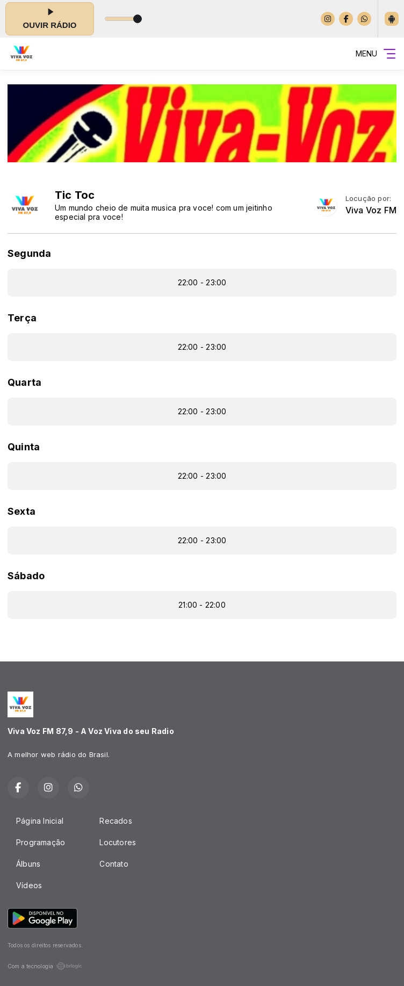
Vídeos (29, 885)
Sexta (21, 511)
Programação (40, 842)
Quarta (24, 382)
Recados (115, 820)
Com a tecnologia (45, 966)
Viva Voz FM (370, 210)
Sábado (26, 575)
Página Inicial (39, 820)
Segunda (29, 253)
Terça (22, 317)
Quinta (24, 446)
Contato (113, 863)
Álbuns (28, 863)
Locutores (117, 842)
